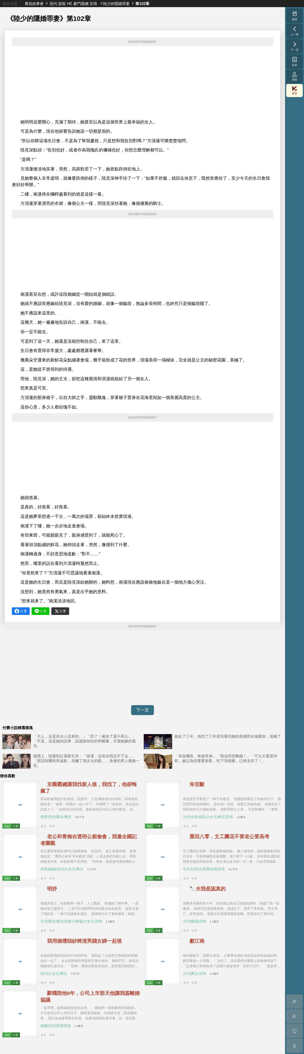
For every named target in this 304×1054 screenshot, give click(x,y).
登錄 (294, 76)
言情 (93, 3)
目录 (295, 61)
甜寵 (62, 3)
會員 (294, 90)
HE (69, 3)
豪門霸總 (81, 3)
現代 (53, 3)
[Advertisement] (142, 82)
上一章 (295, 31)
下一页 (142, 710)
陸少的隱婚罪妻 (116, 3)
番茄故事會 (34, 3)
